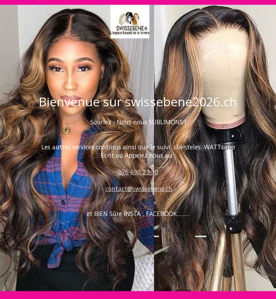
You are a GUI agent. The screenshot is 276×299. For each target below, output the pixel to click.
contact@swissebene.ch (138, 188)
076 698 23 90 (138, 172)
